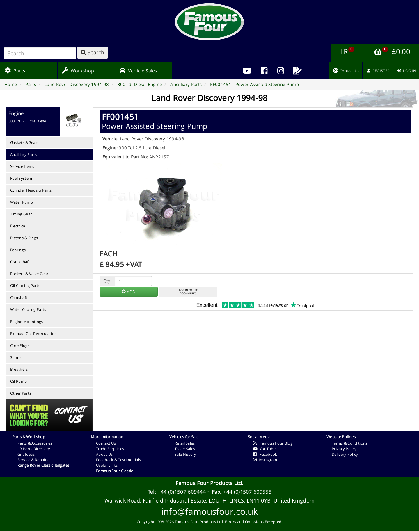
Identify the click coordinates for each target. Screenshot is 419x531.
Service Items (22, 166)
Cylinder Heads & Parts (31, 190)
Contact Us (106, 443)
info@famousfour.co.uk (209, 511)
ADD (128, 291)
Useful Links (107, 465)
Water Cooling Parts (28, 309)
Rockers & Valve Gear (29, 273)
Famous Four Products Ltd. (209, 483)
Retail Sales (185, 443)
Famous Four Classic (114, 470)
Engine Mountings (26, 321)
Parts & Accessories (34, 443)
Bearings (18, 249)
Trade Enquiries (110, 448)
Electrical (18, 226)
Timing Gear (21, 214)
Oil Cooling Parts (25, 285)
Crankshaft (20, 261)
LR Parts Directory (33, 448)
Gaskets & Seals (24, 142)
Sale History (185, 454)
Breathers (19, 369)
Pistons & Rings (24, 237)
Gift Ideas (26, 454)
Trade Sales (185, 448)
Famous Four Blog (272, 443)
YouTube (264, 448)
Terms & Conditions (349, 443)
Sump (15, 357)
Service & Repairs (32, 459)
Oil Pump (18, 381)
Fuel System (21, 178)
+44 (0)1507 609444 (182, 491)
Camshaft (18, 297)
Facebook (265, 454)
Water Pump (21, 202)
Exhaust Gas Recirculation (33, 333)
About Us (104, 454)
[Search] (40, 53)
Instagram (265, 459)
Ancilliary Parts (23, 154)
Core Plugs (19, 345)
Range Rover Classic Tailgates (43, 465)
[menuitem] (263, 70)
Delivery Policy (345, 454)
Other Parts (20, 393)
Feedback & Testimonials (118, 459)
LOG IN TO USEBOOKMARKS (188, 291)
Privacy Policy (344, 448)
